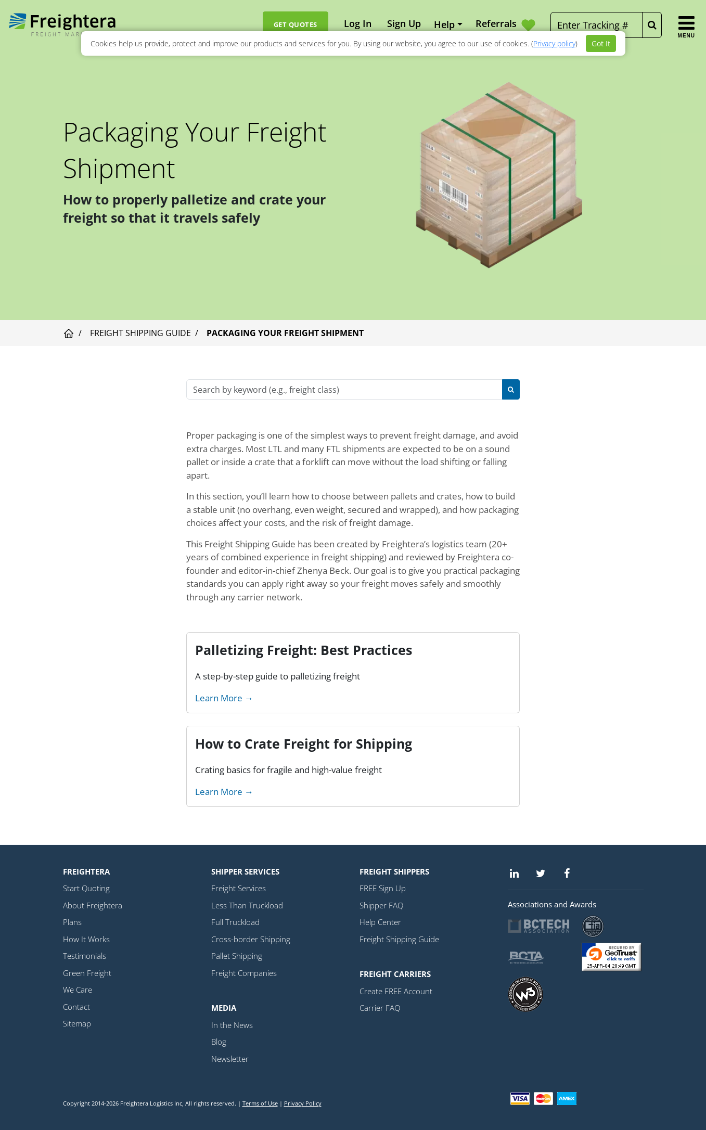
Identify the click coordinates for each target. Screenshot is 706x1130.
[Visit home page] (68, 333)
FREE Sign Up (383, 888)
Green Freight (87, 973)
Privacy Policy (303, 1103)
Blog (218, 1041)
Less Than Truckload (247, 905)
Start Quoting (86, 888)
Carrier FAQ (380, 1008)
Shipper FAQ (381, 905)
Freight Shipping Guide (140, 333)
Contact (76, 1006)
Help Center (380, 922)
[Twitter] (540, 873)
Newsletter (230, 1059)
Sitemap (77, 1023)
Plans (72, 922)
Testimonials (84, 956)
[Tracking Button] (652, 25)
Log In (357, 23)
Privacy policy (554, 43)
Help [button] (444, 24)
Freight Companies (244, 973)
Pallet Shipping (236, 956)
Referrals (506, 25)
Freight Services (238, 888)
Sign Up (404, 23)
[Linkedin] (514, 873)
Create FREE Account (396, 991)
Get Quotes (295, 24)
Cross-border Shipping (250, 939)
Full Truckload (235, 922)
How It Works (86, 939)
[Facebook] (567, 873)
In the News (232, 1025)
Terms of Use (260, 1103)
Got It (601, 43)
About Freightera (92, 905)
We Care (77, 989)
